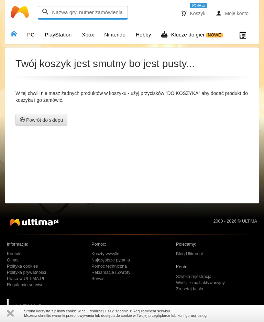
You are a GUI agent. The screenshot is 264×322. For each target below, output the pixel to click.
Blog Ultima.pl (189, 253)
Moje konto (232, 13)
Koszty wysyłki (105, 253)
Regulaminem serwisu (151, 311)
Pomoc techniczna (109, 266)
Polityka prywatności (26, 272)
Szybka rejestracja (193, 276)
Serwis (97, 278)
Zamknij (10, 313)
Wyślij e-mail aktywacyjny (200, 282)
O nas (13, 260)
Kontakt (14, 253)
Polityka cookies (22, 266)
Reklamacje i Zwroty (110, 272)
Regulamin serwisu (25, 284)
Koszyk (193, 13)
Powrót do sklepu (41, 120)
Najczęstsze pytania (110, 260)
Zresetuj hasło (189, 289)
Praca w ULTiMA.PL (26, 278)
